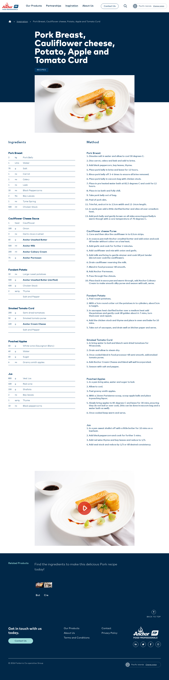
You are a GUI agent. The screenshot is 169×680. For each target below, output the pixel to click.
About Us (69, 633)
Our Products (71, 628)
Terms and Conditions (77, 637)
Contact (106, 628)
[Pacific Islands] (10, 21)
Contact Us (109, 6)
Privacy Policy (109, 633)
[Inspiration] (22, 21)
